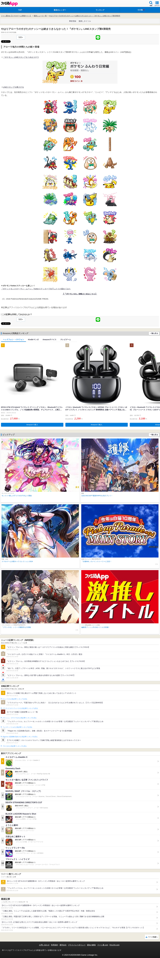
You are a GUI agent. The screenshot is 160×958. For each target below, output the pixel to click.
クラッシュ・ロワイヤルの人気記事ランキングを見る (19, 718)
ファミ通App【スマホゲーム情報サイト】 (16, 16)
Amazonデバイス (49, 340)
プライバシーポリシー (77, 945)
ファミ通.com (102, 945)
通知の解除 (91, 945)
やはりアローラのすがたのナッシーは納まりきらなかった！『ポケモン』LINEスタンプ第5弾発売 (84, 16)
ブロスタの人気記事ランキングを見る (14, 746)
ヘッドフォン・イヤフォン (13, 340)
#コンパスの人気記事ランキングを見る (14, 699)
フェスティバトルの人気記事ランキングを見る (17, 727)
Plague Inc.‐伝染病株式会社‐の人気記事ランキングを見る (19, 736)
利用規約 (54, 945)
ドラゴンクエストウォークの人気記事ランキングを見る (20, 708)
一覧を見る (154, 333)
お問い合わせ (44, 945)
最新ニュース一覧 (40, 16)
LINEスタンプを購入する (13, 87)
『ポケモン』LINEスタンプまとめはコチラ (21, 57)
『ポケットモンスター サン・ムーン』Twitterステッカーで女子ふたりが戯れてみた (36, 289)
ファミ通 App (9, 3)
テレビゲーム (65, 340)
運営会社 (63, 945)
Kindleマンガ (33, 340)
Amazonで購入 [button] (32, 425)
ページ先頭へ (153, 937)
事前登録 (72, 21)
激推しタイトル (85, 21)
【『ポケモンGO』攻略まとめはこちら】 (79, 294)
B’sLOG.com (115, 945)
